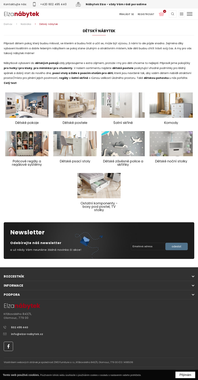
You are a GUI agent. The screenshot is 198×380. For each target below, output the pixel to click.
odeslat (176, 246)
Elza (21, 14)
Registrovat (145, 14)
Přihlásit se (126, 14)
